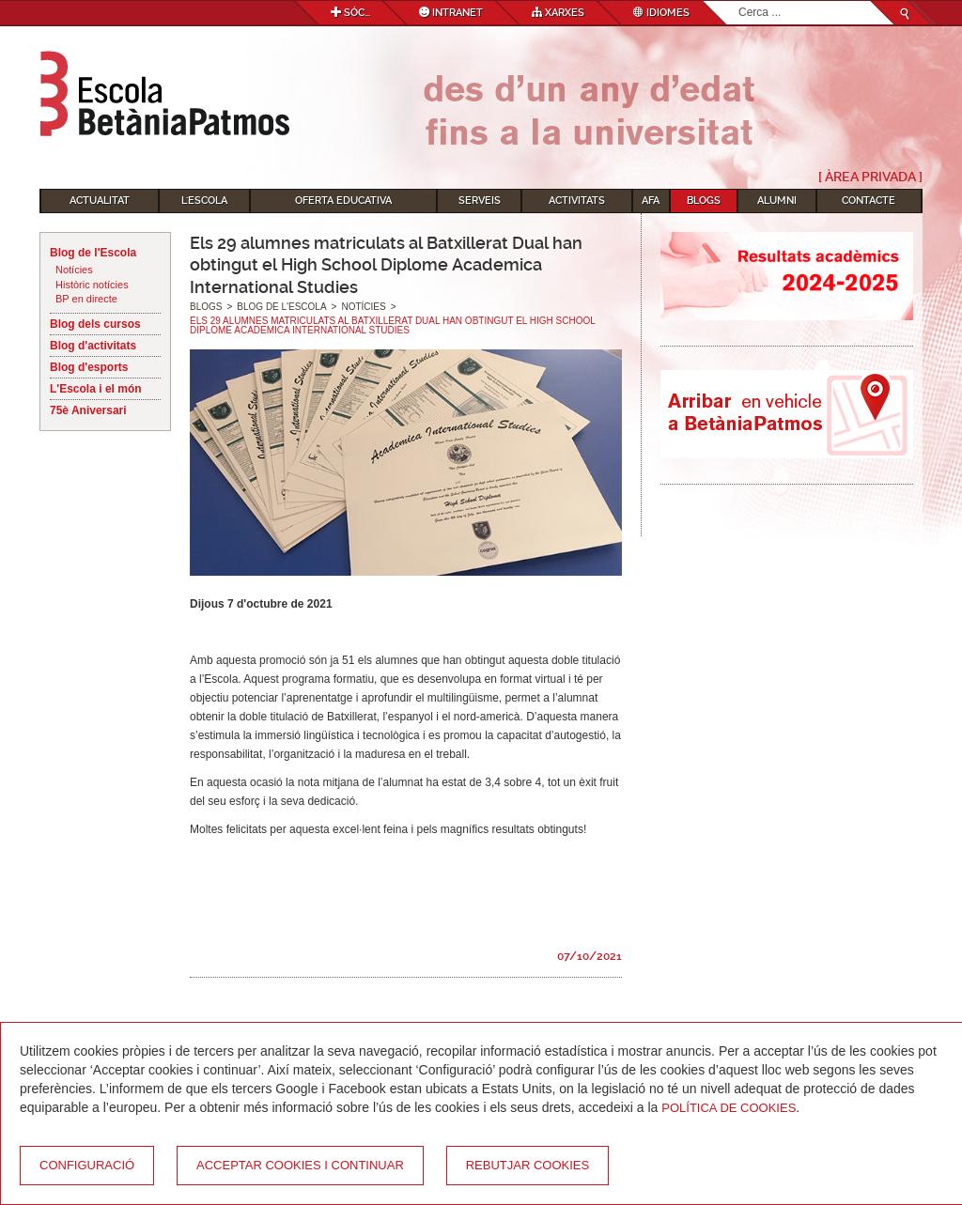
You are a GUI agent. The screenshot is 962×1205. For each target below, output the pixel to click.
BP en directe (86, 298)
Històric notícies (92, 284)
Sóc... (350, 13)
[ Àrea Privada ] (870, 176)
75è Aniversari (88, 410)
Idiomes (661, 13)
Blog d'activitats (93, 345)
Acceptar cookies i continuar (300, 1165)
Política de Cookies (728, 1108)
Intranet (451, 13)
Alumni (777, 200)
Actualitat (100, 200)
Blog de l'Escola (93, 252)
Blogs (704, 200)
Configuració (86, 1165)
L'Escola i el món (96, 388)
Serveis (479, 200)
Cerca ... (738, 1)
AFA (650, 200)
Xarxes (558, 13)
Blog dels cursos (95, 324)
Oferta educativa (343, 200)
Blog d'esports (89, 367)
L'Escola (204, 200)
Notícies (74, 269)
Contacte (868, 200)
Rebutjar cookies (527, 1165)
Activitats (577, 200)
